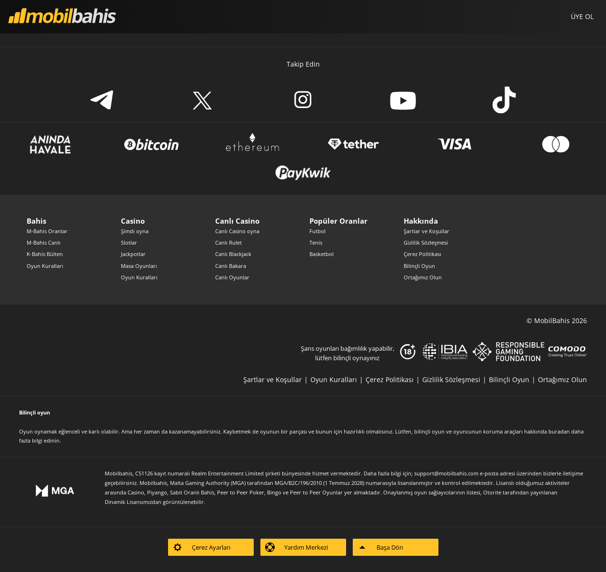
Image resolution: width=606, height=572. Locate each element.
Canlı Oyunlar (232, 277)
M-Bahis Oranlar (47, 231)
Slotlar (129, 242)
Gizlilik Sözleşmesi (426, 242)
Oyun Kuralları (45, 265)
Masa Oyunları (139, 265)
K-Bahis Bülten (45, 253)
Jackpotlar (133, 253)
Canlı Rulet (228, 242)
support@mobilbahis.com (446, 473)
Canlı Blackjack (233, 253)
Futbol (317, 231)
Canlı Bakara (230, 265)
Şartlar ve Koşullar (426, 231)
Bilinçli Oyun (419, 265)
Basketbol (321, 253)
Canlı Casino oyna (237, 231)
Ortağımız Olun (423, 277)
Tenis (315, 242)
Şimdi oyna (135, 231)
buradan (559, 431)
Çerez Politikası (422, 253)
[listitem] (276, 379)
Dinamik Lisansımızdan (133, 501)
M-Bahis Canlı (43, 242)
